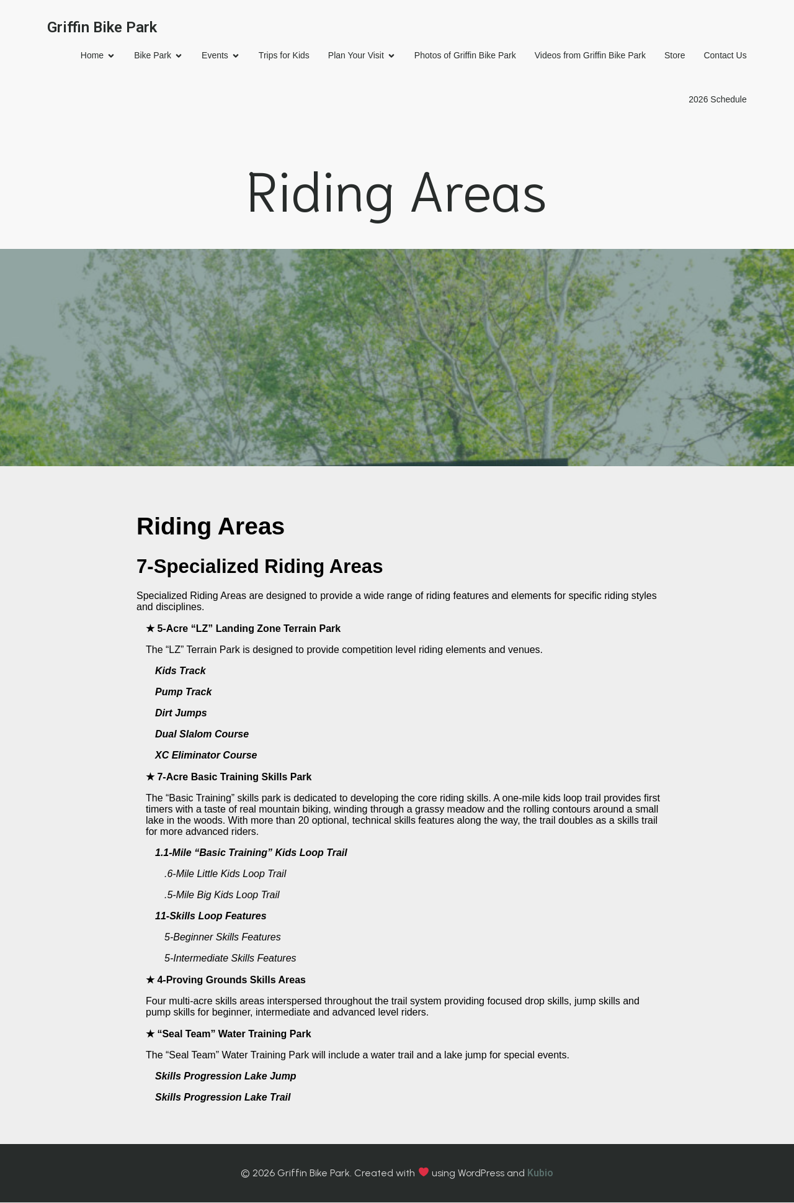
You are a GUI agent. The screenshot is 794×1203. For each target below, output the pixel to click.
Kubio (540, 1173)
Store (672, 56)
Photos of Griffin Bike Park (463, 56)
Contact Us (723, 56)
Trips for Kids (282, 56)
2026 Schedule (716, 100)
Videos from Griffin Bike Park (588, 56)
